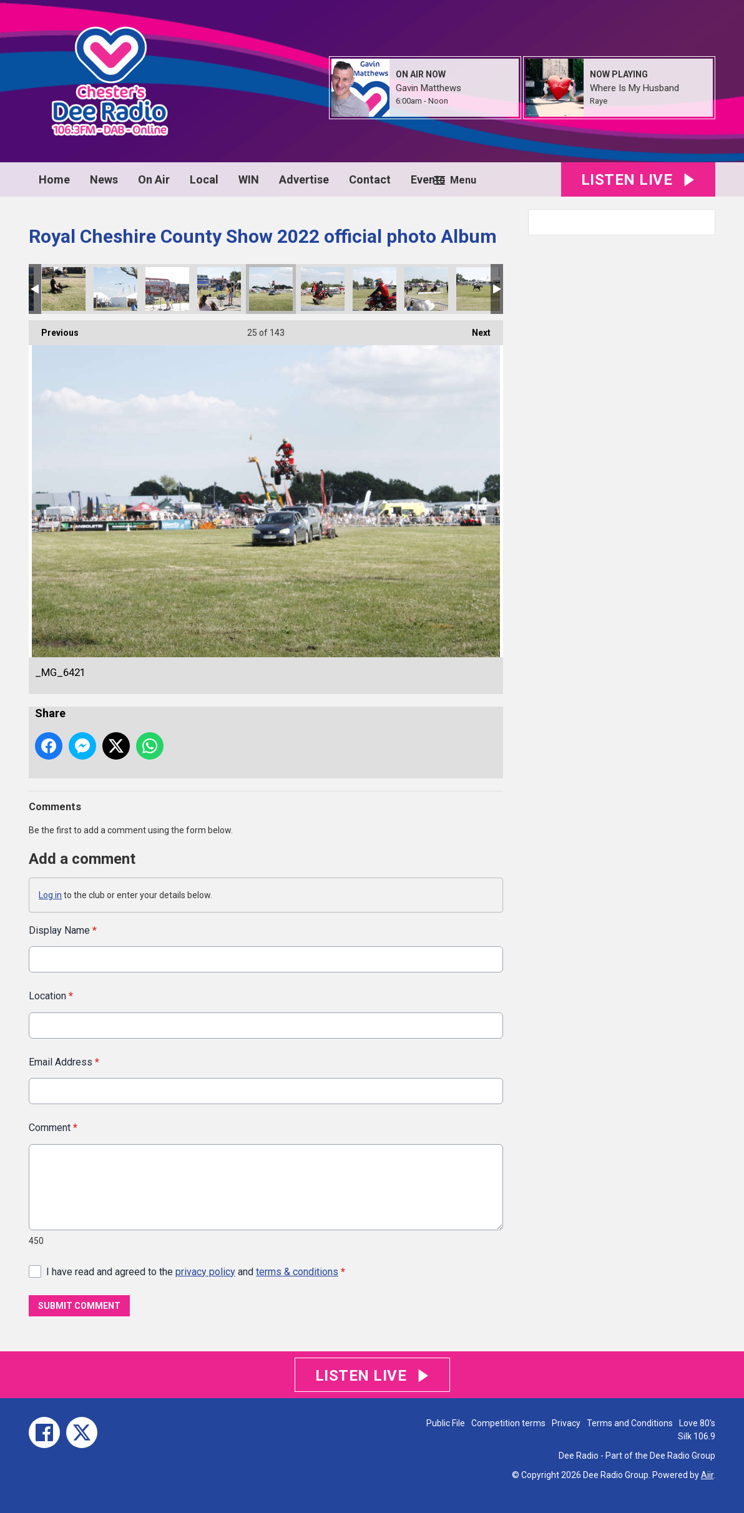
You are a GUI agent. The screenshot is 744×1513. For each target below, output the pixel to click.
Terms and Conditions (630, 1423)
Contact (370, 179)
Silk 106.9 (696, 1436)
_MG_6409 (323, 289)
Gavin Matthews (428, 88)
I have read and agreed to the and (195, 1271)
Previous (54, 329)
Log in (50, 895)
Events (428, 179)
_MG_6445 (167, 289)
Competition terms (508, 1423)
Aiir (707, 1475)
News (104, 179)
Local (204, 179)
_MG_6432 (219, 289)
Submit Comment (79, 1306)
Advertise (304, 179)
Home (54, 179)
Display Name (63, 930)
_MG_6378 (426, 289)
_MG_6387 (374, 289)
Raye (598, 100)
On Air (154, 179)
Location (51, 996)
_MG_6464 (64, 289)
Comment (53, 1128)
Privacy (566, 1423)
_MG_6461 (115, 289)
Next (475, 329)
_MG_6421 (271, 289)
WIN (248, 179)
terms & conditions (297, 1271)
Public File (445, 1423)
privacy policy (205, 1271)
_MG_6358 (478, 289)
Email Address (64, 1061)
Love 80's (697, 1423)
